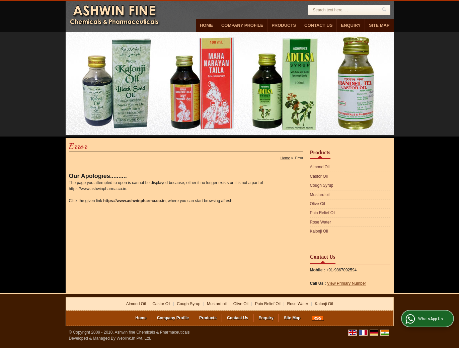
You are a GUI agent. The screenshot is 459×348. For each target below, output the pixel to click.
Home (206, 25)
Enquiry (351, 25)
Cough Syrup (321, 185)
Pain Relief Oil (322, 212)
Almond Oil (320, 167)
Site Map (379, 25)
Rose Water (320, 222)
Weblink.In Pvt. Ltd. (134, 338)
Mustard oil (320, 194)
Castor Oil (319, 176)
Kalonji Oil (319, 231)
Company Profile (242, 25)
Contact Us (318, 25)
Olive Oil (317, 203)
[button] (346, 283)
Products (284, 25)
